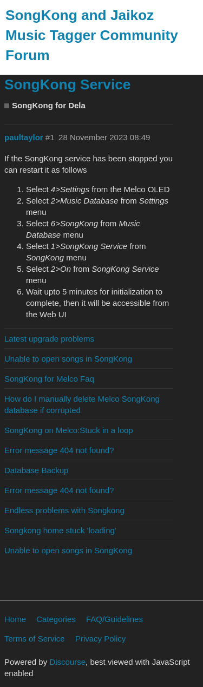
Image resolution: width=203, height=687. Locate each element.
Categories (56, 619)
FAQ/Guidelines (114, 619)
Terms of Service (34, 638)
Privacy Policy (100, 638)
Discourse (67, 661)
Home (15, 619)
